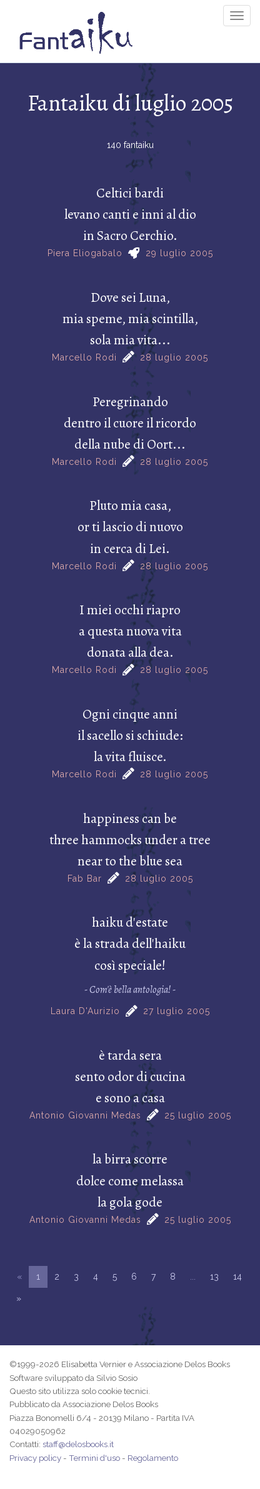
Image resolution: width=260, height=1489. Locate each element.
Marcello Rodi (84, 357)
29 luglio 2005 (179, 253)
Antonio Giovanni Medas (85, 1115)
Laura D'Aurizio (85, 1011)
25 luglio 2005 (197, 1115)
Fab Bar (85, 879)
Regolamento (153, 1458)
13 (214, 1277)
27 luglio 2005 (176, 1011)
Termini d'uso (94, 1458)
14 (237, 1277)
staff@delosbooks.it (78, 1444)
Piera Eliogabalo (85, 253)
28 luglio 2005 (174, 357)
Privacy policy (35, 1458)
